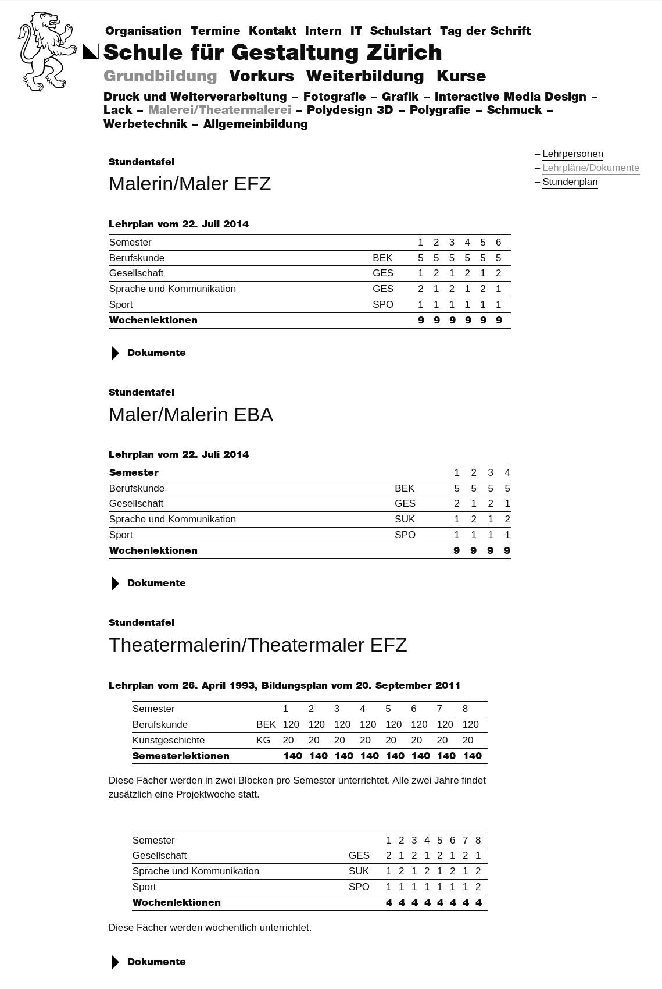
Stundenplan (569, 181)
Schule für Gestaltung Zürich (272, 53)
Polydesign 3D (352, 110)
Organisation (143, 31)
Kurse (461, 77)
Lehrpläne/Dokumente (590, 167)
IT (356, 31)
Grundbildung (160, 77)
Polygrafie (442, 110)
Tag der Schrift (485, 31)
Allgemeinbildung (257, 124)
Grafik (402, 97)
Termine (216, 31)
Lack (119, 110)
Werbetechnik (147, 124)
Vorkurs (262, 77)
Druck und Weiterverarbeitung (197, 97)
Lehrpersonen (572, 153)
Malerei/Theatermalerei (221, 110)
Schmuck (516, 110)
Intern (323, 31)
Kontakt (272, 31)
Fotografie (336, 97)
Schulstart (400, 31)
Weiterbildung (365, 77)
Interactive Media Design (513, 97)
